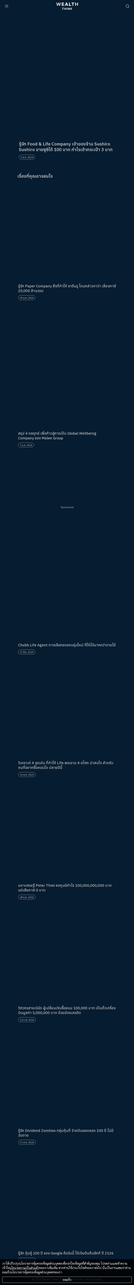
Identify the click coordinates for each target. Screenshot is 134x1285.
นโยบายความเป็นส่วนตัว (24, 1268)
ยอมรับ (67, 1280)
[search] (127, 6)
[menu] (6, 6)
